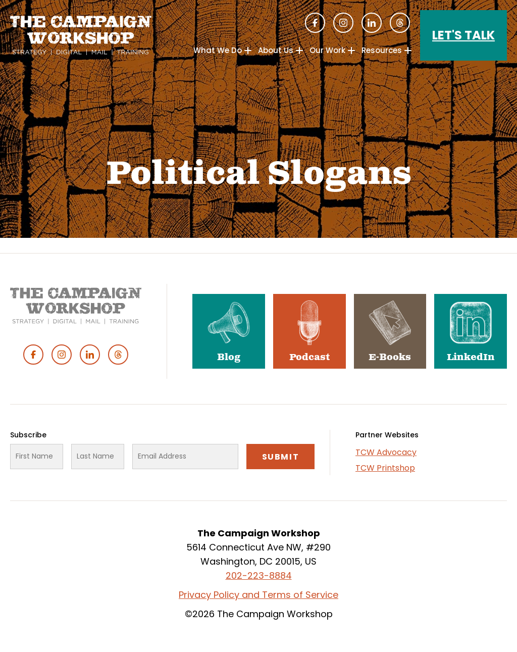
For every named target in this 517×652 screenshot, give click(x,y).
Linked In (372, 23)
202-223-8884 (259, 575)
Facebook (315, 23)
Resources (381, 50)
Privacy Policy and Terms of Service (258, 594)
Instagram (343, 23)
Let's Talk (463, 35)
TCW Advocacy (386, 452)
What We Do (217, 50)
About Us (275, 50)
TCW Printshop (385, 468)
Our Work (327, 50)
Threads (400, 23)
